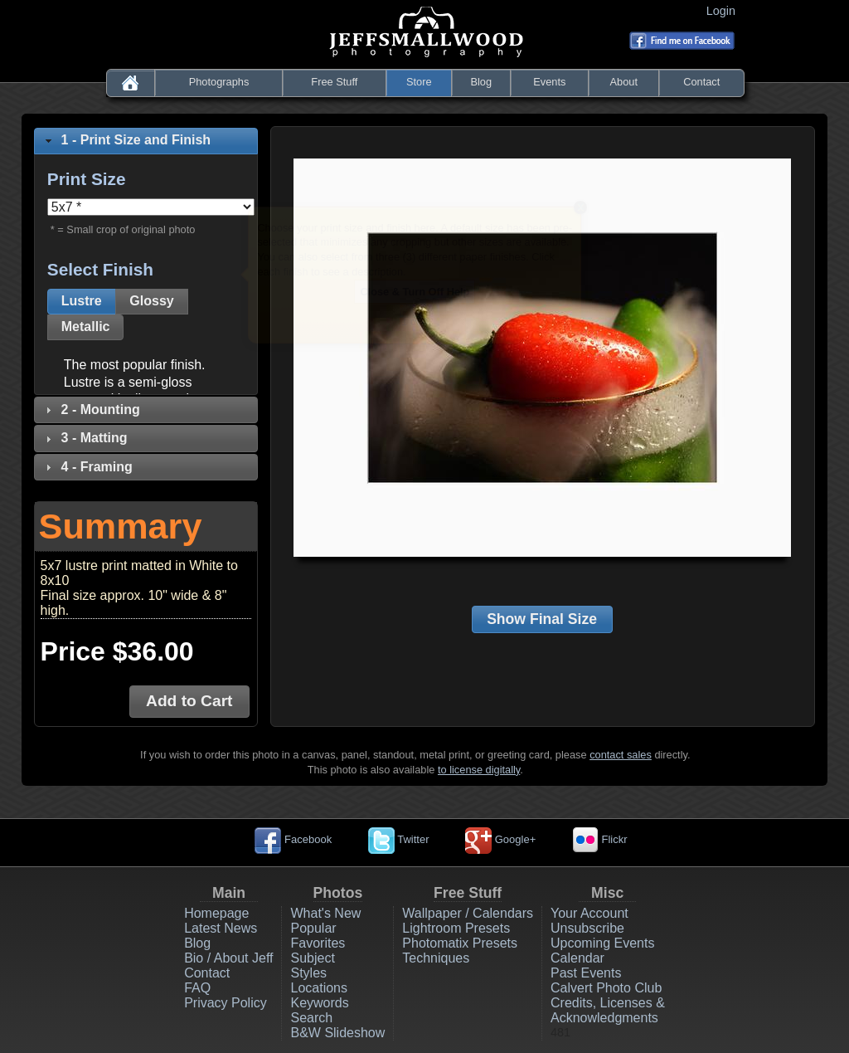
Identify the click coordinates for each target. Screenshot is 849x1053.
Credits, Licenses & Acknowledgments (608, 1010)
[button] (81, 301)
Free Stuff (334, 82)
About (624, 82)
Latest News (220, 928)
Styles (308, 973)
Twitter (398, 839)
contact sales (620, 754)
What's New (325, 913)
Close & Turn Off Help (414, 291)
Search (311, 1018)
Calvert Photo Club (606, 988)
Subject (312, 958)
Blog (481, 82)
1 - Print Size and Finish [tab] (126, 140)
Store (419, 82)
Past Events (586, 973)
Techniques (435, 958)
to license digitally (479, 769)
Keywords (319, 1003)
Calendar (577, 958)
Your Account (589, 913)
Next (554, 322)
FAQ (197, 988)
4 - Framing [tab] (87, 467)
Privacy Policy (225, 1003)
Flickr (600, 839)
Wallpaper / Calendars (467, 913)
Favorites (317, 943)
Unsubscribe (587, 928)
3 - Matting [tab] (84, 438)
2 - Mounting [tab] (90, 409)
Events (549, 82)
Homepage (216, 913)
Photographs (219, 82)
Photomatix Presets (459, 943)
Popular (313, 928)
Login (724, 10)
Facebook (293, 839)
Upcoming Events (602, 943)
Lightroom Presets (456, 928)
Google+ (500, 839)
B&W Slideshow (337, 1033)
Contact (701, 82)
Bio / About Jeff (228, 958)
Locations (318, 988)
